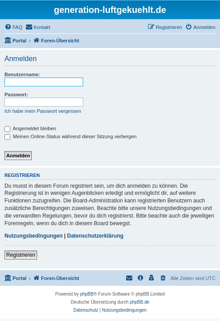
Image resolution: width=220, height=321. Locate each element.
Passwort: (16, 94)
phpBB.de (139, 302)
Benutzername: (22, 74)
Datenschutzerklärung (95, 236)
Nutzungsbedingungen (33, 236)
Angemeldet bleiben (30, 128)
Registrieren (20, 255)
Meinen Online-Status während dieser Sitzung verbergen (70, 136)
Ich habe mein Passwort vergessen (42, 111)
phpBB (86, 294)
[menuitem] (13, 27)
